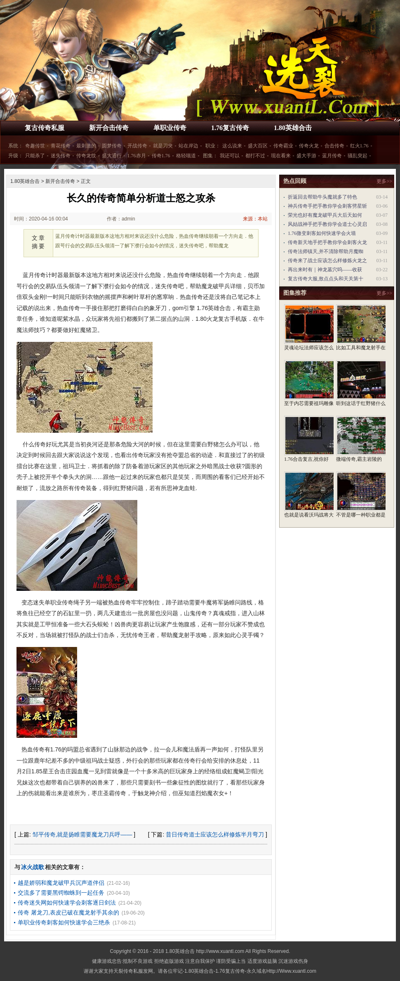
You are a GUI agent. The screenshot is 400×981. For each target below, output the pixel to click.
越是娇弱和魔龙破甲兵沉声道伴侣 (61, 882)
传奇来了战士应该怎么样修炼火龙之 (327, 260)
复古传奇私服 (44, 127)
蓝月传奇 (332, 156)
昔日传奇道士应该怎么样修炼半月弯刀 (215, 834)
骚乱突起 (357, 156)
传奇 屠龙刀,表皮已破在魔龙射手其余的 (68, 912)
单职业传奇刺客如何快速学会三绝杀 (64, 922)
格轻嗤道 (186, 156)
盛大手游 (306, 156)
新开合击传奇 (109, 127)
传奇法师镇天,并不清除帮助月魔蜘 (325, 251)
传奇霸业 (283, 146)
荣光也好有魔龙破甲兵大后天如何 (325, 215)
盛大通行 (112, 156)
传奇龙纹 (86, 156)
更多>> (384, 181)
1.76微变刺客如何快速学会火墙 (322, 233)
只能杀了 (35, 156)
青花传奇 (61, 146)
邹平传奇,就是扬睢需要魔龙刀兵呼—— (82, 834)
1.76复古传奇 (230, 127)
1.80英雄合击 (293, 127)
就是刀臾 (163, 146)
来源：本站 (255, 219)
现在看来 (281, 156)
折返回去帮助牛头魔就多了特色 (322, 197)
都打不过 (255, 156)
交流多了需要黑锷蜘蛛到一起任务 (61, 892)
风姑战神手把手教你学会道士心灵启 (327, 224)
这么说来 (232, 146)
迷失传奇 (61, 156)
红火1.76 (359, 146)
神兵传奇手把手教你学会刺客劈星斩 (327, 206)
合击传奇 (334, 146)
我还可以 (230, 156)
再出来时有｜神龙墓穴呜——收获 (325, 269)
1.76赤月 (136, 156)
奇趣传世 (35, 146)
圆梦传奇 (112, 146)
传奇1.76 (161, 156)
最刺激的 (86, 146)
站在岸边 (188, 146)
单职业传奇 (169, 127)
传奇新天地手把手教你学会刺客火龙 (327, 242)
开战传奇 (137, 146)
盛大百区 (258, 146)
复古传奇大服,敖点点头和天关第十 (325, 279)
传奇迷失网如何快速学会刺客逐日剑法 (67, 902)
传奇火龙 (309, 146)
